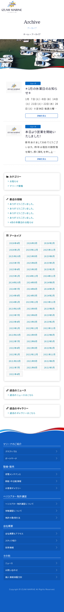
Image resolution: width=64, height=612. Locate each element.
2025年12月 (32, 249)
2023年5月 (49, 315)
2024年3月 (32, 295)
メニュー (59, 7)
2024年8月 (49, 282)
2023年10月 (15, 308)
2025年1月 (14, 275)
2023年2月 (49, 321)
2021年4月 (14, 374)
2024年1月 (14, 301)
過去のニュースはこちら (21, 395)
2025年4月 (14, 269)
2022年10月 (15, 334)
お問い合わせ (11, 570)
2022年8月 (49, 334)
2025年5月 (49, 262)
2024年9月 (32, 282)
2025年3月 (32, 269)
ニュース (9, 563)
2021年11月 (49, 354)
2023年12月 (32, 301)
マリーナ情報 (16, 185)
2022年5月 (49, 341)
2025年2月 (49, 269)
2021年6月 (32, 367)
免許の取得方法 (12, 517)
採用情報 (9, 547)
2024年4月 (14, 295)
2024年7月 (14, 288)
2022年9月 (32, 334)
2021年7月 (14, 367)
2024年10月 (15, 282)
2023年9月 (32, 308)
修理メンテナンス (13, 474)
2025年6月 (32, 262)
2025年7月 (14, 262)
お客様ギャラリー (13, 488)
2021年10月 (15, 361)
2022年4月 (14, 347)
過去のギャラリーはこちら (22, 413)
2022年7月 (14, 341)
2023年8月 (49, 308)
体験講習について (13, 510)
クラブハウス (11, 451)
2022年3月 (32, 347)
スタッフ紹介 (11, 540)
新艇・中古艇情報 (13, 481)
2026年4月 (14, 243)
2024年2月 (49, 295)
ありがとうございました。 (22, 204)
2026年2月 (49, 243)
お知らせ (14, 181)
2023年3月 (32, 321)
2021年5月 (49, 367)
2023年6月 (32, 315)
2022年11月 (49, 328)
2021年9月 (32, 361)
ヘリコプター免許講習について (19, 503)
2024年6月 (32, 288)
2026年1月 (14, 249)
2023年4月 (14, 321)
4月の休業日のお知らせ (22, 222)
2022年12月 (32, 328)
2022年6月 (32, 341)
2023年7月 (14, 315)
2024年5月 (49, 288)
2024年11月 (49, 275)
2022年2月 (49, 347)
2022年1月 (14, 354)
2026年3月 (32, 243)
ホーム (26, 34)
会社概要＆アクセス (14, 533)
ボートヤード (11, 458)
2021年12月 (32, 354)
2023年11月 (49, 301)
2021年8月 (49, 361)
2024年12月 (32, 275)
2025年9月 (32, 256)
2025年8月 (49, 256)
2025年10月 (15, 256)
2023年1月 (14, 328)
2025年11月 (49, 249)
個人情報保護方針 (13, 577)
